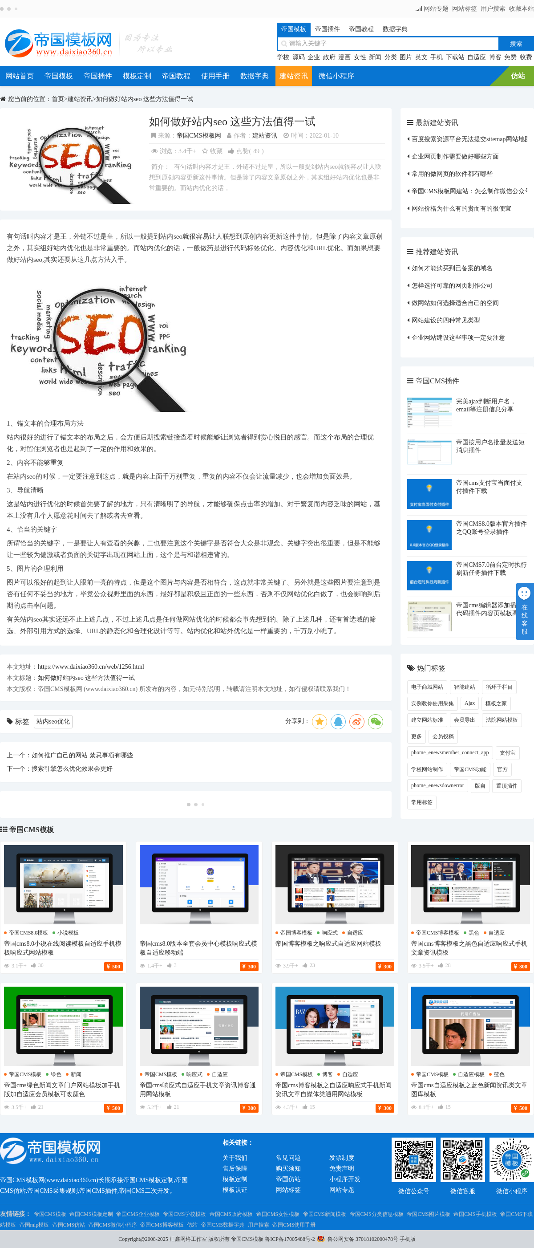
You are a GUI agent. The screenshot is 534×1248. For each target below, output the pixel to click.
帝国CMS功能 (470, 769)
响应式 (330, 933)
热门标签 (431, 668)
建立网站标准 (427, 720)
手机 (436, 57)
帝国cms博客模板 (437, 933)
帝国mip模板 (34, 1225)
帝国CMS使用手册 (294, 1225)
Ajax (470, 703)
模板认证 (234, 1190)
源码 (298, 57)
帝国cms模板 (25, 1074)
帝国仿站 (288, 1179)
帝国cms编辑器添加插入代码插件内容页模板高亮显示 (490, 613)
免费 (510, 57)
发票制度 (341, 1158)
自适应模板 (471, 1074)
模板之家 (496, 703)
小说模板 (68, 933)
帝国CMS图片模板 (428, 1214)
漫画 (344, 57)
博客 (495, 57)
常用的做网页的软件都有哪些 (452, 174)
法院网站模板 (502, 720)
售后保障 (234, 1168)
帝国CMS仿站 (69, 1225)
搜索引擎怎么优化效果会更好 (72, 768)
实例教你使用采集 (432, 703)
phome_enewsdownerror (437, 785)
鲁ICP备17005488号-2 (290, 1239)
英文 (421, 57)
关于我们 (234, 1158)
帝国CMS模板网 (199, 135)
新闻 (375, 57)
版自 (480, 786)
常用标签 (422, 802)
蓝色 (499, 1074)
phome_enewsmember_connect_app (450, 752)
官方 (502, 769)
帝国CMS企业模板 (137, 1214)
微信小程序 (336, 76)
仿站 (518, 76)
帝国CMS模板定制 (91, 1214)
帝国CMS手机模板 (475, 1214)
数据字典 (395, 29)
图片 (406, 57)
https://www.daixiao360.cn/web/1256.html (91, 666)
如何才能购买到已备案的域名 (452, 268)
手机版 (408, 1239)
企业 (313, 57)
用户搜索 (493, 8)
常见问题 (288, 1158)
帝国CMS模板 (31, 829)
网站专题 (436, 8)
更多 (416, 736)
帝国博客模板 (296, 933)
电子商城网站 (427, 687)
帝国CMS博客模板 (161, 1225)
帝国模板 (293, 29)
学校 (283, 57)
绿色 (56, 1074)
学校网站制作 (427, 769)
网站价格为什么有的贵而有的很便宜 (461, 208)
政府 (329, 57)
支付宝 (508, 753)
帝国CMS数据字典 (222, 1225)
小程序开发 (344, 1179)
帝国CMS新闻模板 (324, 1214)
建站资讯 (293, 76)
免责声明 (341, 1168)
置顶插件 (507, 786)
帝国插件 (327, 29)
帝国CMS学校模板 (184, 1214)
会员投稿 (443, 736)
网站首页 (19, 76)
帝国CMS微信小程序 (113, 1225)
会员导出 (464, 720)
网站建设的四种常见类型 (446, 320)
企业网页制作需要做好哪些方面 (455, 156)
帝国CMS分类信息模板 (377, 1214)
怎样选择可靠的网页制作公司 (452, 285)
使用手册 (215, 76)
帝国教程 (361, 29)
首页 (58, 99)
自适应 (476, 57)
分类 (390, 57)
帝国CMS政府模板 (231, 1214)
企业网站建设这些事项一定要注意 (458, 337)
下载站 (455, 57)
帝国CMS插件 (437, 381)
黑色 (474, 933)
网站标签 (464, 8)
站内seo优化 (53, 721)
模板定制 (137, 76)
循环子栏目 (499, 687)
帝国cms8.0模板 (28, 933)
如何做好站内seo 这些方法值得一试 (144, 99)
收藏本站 (521, 8)
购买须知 (288, 1168)
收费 (526, 57)
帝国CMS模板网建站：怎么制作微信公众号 (471, 191)
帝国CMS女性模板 (277, 1214)
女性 (360, 57)
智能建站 (464, 687)
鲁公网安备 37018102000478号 (363, 1239)
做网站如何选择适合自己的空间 (455, 303)
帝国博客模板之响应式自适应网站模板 (328, 943)
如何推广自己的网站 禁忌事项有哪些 (82, 755)
